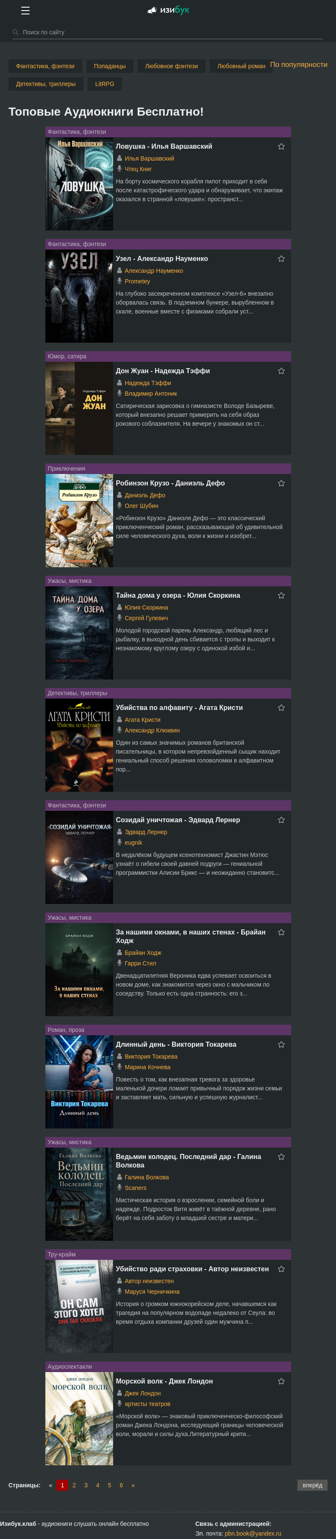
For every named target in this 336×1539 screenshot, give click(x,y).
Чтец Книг (138, 169)
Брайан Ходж (143, 952)
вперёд (312, 1485)
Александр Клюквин (152, 730)
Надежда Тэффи (148, 383)
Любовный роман (241, 66)
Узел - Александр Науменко (162, 258)
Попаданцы (110, 66)
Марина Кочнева (147, 1067)
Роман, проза (66, 1029)
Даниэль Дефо (145, 495)
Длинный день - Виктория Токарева (176, 1044)
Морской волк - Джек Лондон (164, 1381)
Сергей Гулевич (146, 618)
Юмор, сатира (67, 356)
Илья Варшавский (149, 158)
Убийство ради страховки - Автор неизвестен (192, 1269)
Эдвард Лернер (146, 832)
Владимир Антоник (151, 393)
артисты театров (147, 1403)
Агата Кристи (143, 719)
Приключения (67, 468)
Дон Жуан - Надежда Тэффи (163, 370)
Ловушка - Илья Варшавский (164, 146)
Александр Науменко (154, 270)
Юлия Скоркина (146, 607)
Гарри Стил (140, 963)
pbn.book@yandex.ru (253, 1533)
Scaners (135, 1187)
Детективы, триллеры (46, 83)
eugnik (133, 842)
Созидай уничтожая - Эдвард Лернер (178, 820)
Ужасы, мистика (70, 580)
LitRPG (104, 83)
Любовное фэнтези (171, 66)
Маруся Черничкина (152, 1291)
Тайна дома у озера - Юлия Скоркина (178, 595)
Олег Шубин (141, 505)
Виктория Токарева (151, 1056)
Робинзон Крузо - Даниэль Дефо (170, 483)
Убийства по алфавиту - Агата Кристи (179, 707)
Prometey (137, 281)
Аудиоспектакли (70, 1366)
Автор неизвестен (149, 1281)
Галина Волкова (147, 1177)
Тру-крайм (62, 1254)
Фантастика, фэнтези (45, 66)
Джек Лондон (143, 1393)
